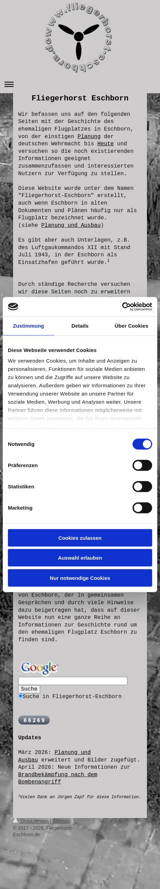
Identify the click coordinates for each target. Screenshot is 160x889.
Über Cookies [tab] (131, 325)
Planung (89, 137)
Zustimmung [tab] (28, 325)
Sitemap (61, 821)
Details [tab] (80, 325)
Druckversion (31, 821)
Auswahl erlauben (80, 558)
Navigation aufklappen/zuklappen (80, 84)
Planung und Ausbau (71, 225)
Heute (105, 144)
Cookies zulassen (80, 537)
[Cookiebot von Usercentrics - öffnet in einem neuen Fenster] (122, 306)
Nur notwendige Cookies (80, 578)
